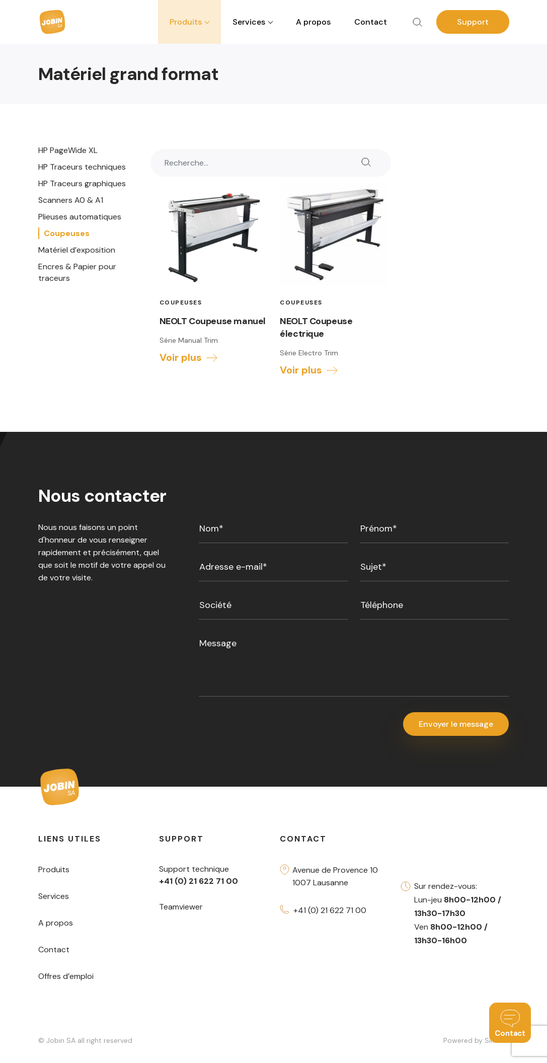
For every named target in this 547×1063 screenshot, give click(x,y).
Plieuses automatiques (79, 216)
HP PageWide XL (68, 150)
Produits (53, 870)
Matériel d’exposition (76, 250)
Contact (370, 22)
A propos (313, 22)
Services (53, 896)
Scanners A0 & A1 (70, 200)
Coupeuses (67, 233)
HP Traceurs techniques (82, 167)
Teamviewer (181, 907)
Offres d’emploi (66, 976)
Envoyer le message (456, 724)
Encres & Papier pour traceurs (77, 272)
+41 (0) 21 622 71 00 (329, 910)
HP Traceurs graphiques (82, 183)
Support (473, 22)
